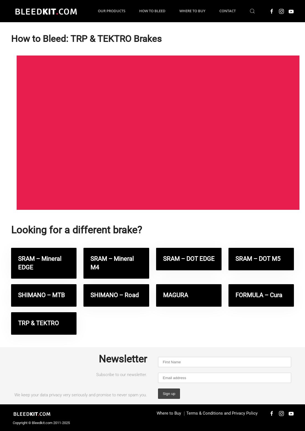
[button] (252, 11)
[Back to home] (45, 11)
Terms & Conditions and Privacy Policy (222, 413)
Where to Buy (192, 10)
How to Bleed (152, 10)
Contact (227, 10)
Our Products (111, 10)
